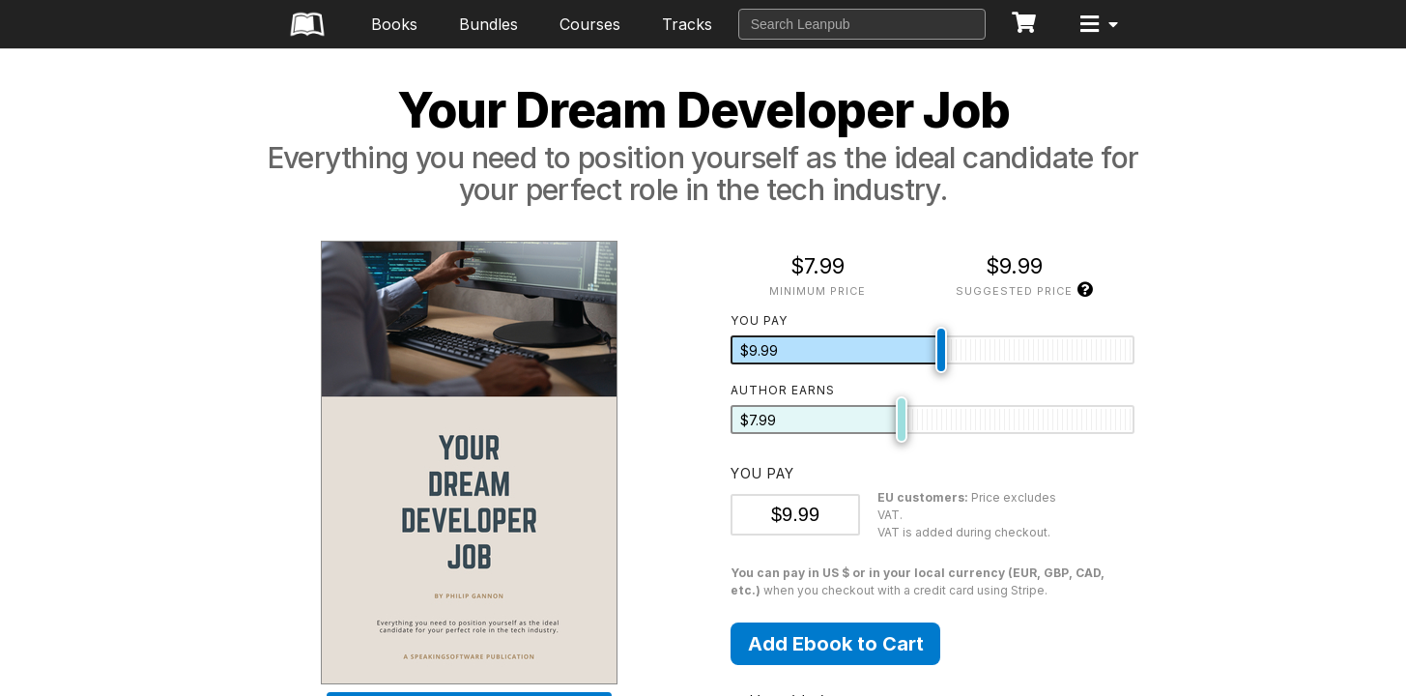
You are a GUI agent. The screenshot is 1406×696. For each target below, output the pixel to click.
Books (394, 24)
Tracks (687, 24)
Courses (590, 24)
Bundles (488, 24)
